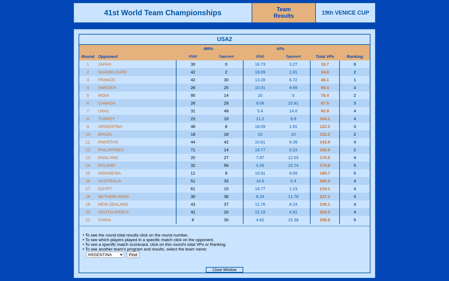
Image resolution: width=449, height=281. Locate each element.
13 (87, 157)
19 (87, 204)
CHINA (104, 220)
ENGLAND (108, 157)
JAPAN (104, 64)
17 (87, 188)
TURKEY (106, 118)
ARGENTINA (110, 126)
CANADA (107, 103)
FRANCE (106, 79)
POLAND (106, 165)
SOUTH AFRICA (113, 212)
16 (87, 181)
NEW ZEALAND (113, 204)
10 (87, 134)
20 (87, 212)
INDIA (103, 95)
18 (87, 196)
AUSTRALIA (109, 181)
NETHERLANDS (113, 196)
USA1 (103, 111)
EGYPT (105, 188)
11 (87, 142)
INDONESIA (109, 173)
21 (87, 220)
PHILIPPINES (111, 150)
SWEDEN (107, 87)
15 (87, 173)
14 (87, 165)
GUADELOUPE (112, 72)
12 (87, 150)
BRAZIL (105, 134)
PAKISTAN (108, 142)
